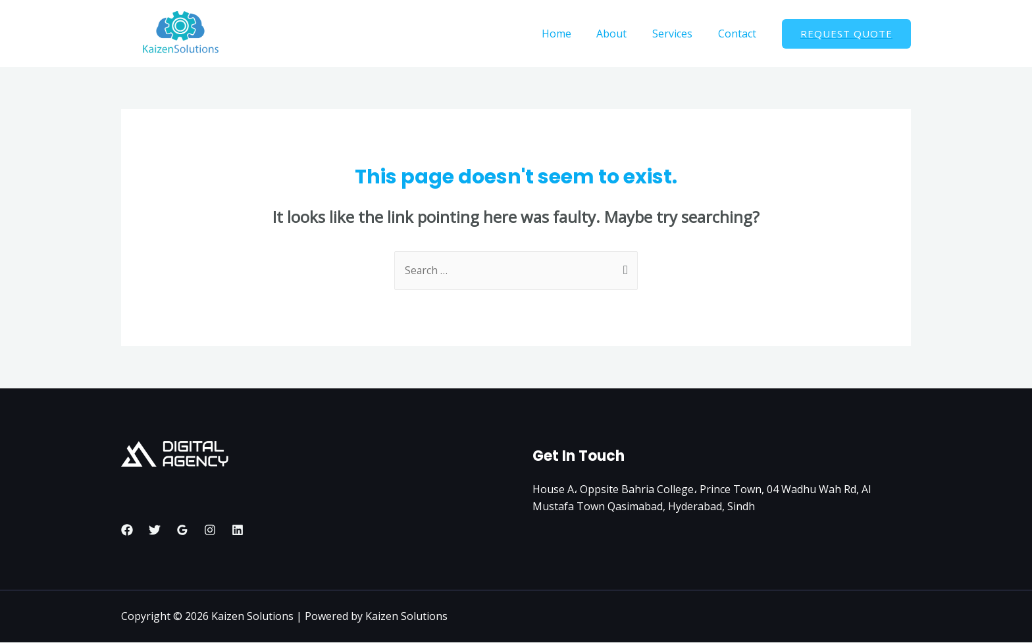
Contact (739, 33)
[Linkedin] (238, 530)
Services (679, 33)
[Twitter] (155, 530)
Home (571, 33)
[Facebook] (127, 530)
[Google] (182, 530)
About (622, 33)
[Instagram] (210, 530)
